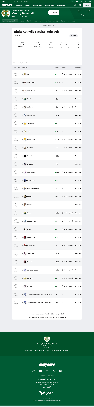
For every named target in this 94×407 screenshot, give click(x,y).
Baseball (19, 5)
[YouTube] (77, 1)
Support (47, 387)
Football (27, 5)
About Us (42, 376)
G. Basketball (50, 5)
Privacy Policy (51, 379)
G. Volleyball (61, 5)
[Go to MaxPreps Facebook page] (60, 371)
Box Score (78, 74)
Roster (35, 21)
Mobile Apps (51, 376)
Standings (48, 21)
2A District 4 (39, 47)
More (74, 21)
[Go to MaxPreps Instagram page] (47, 371)
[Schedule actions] (78, 35)
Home (22, 21)
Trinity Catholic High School (47, 340)
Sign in (87, 5)
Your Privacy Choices (47, 384)
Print (29, 317)
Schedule (28, 21)
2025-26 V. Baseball (10, 21)
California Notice (52, 382)
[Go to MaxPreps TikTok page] (33, 371)
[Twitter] (86, 1)
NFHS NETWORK (22, 1)
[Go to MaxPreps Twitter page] (53, 371)
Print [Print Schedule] (73, 36)
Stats (41, 21)
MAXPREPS (5, 1)
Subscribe (41, 379)
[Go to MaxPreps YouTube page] (40, 371)
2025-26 (18, 36)
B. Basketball (38, 5)
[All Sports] (70, 5)
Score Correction (50, 317)
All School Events (61, 317)
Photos (63, 21)
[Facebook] (90, 1)
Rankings (55, 21)
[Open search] (75, 5)
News (68, 21)
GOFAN (13, 1)
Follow (54, 12)
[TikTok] (72, 1)
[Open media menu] (79, 5)
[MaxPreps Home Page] (40, 25)
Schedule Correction (38, 317)
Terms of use (40, 382)
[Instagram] (81, 1)
